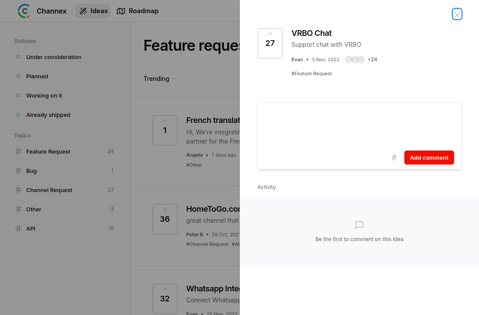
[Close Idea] (457, 14)
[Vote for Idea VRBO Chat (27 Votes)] (270, 43)
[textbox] (359, 124)
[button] (361, 59)
